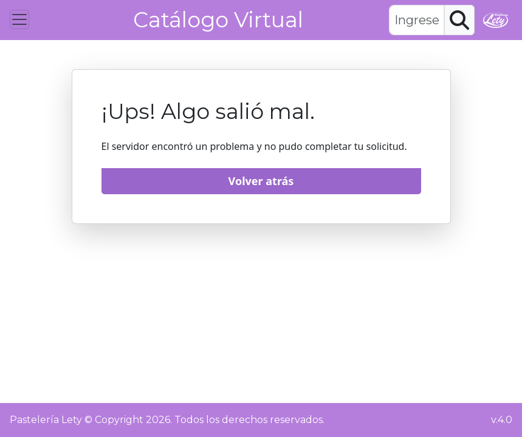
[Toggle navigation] (19, 19)
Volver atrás (261, 181)
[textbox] (416, 20)
